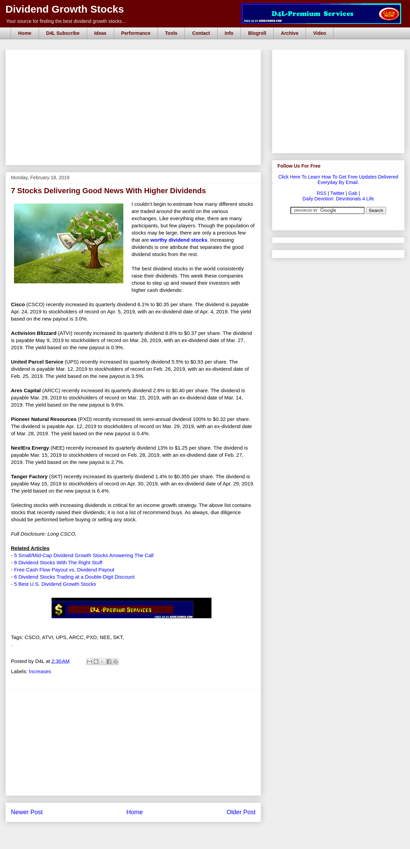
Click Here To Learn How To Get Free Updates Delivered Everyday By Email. (338, 179)
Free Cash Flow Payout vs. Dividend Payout (64, 569)
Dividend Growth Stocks (64, 9)
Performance (136, 33)
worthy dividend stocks (178, 240)
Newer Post (27, 812)
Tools (171, 33)
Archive (289, 33)
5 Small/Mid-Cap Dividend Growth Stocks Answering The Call (83, 555)
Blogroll (257, 33)
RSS (322, 193)
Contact (201, 33)
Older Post (241, 812)
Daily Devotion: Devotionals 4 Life (338, 198)
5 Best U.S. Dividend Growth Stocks (55, 584)
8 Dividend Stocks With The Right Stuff (58, 562)
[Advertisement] (135, 57)
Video (319, 33)
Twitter (337, 193)
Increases (40, 671)
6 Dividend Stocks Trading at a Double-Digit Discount (74, 577)
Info (229, 33)
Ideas (100, 33)
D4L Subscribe (63, 33)
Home (24, 33)
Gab (352, 193)
